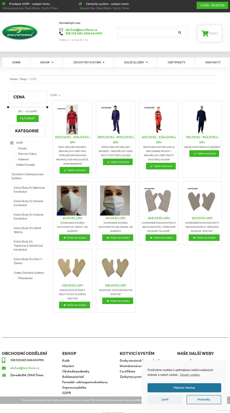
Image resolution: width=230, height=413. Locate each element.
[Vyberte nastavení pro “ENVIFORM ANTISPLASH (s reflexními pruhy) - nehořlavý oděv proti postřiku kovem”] (161, 167)
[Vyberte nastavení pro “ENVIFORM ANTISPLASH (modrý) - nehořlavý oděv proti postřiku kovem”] (118, 162)
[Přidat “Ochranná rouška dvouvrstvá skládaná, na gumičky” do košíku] (118, 238)
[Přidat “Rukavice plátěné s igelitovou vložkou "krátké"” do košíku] (74, 306)
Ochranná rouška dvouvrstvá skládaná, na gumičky (115, 228)
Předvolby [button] (203, 399)
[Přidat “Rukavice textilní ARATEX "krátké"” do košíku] (118, 302)
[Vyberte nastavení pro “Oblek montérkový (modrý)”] (204, 154)
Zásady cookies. (190, 374)
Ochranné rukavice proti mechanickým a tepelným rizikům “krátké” (202, 228)
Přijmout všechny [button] (184, 387)
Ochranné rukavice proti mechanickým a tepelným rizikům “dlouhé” (159, 228)
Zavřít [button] (164, 399)
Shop (23, 79)
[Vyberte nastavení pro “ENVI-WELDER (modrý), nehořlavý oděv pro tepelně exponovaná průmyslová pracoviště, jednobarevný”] (75, 171)
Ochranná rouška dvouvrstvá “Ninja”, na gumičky (72, 228)
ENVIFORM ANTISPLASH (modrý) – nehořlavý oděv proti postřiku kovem (115, 152)
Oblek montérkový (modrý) (202, 147)
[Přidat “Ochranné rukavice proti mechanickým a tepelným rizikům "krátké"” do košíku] (204, 238)
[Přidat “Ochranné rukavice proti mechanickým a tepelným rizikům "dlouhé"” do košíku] (161, 238)
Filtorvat (27, 119)
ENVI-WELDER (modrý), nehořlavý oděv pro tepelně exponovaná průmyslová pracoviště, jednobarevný (72, 156)
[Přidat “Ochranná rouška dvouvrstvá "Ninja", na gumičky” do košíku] (74, 238)
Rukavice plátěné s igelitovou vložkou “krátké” (72, 296)
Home (13, 79)
